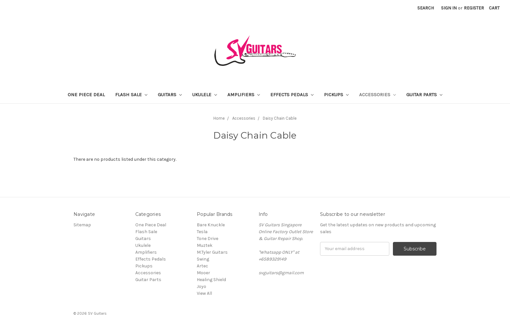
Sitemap (82, 225)
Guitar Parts (424, 95)
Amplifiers (243, 95)
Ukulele (204, 95)
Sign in (449, 8)
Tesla (202, 231)
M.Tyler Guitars (212, 252)
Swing (203, 259)
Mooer (203, 273)
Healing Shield (211, 279)
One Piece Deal (86, 95)
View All (204, 293)
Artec (202, 266)
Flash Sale (131, 95)
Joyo (201, 286)
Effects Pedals (292, 95)
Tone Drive (207, 238)
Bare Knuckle (211, 225)
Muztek (204, 245)
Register (474, 8)
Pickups (336, 95)
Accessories (377, 95)
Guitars (170, 95)
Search (425, 8)
